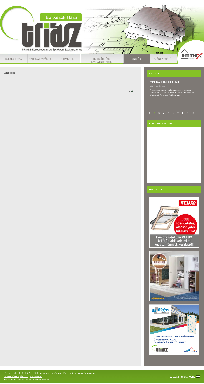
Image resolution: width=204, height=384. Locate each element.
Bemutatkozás (13, 58)
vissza (134, 91)
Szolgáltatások (40, 58)
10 (193, 113)
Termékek (67, 58)
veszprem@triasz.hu (85, 373)
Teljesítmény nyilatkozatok (101, 60)
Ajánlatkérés (163, 58)
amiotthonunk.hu (41, 379)
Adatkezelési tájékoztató (16, 376)
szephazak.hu (24, 379)
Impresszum (36, 376)
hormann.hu (10, 379)
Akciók (136, 58)
